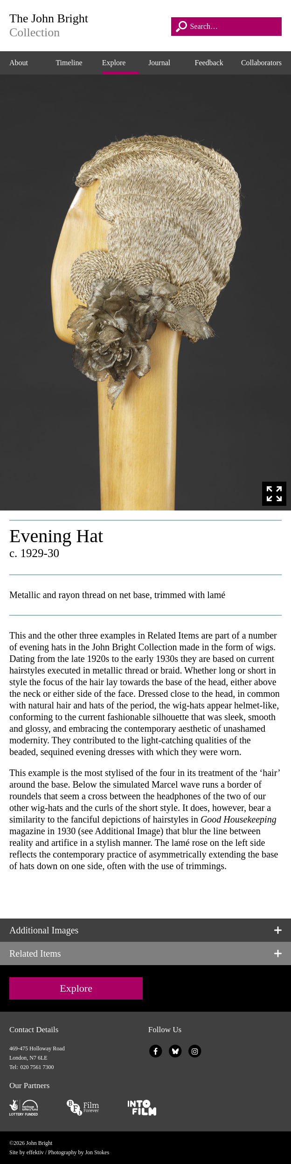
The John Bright (87, 26)
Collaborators (261, 63)
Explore (114, 63)
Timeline (68, 63)
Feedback (209, 63)
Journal (159, 63)
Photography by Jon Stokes (78, 1152)
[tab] (145, 930)
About (18, 63)
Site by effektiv (26, 1152)
